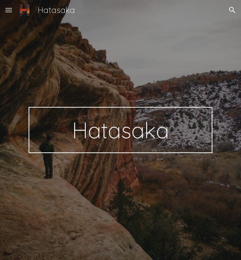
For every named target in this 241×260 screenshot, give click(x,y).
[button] (8, 10)
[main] (120, 130)
